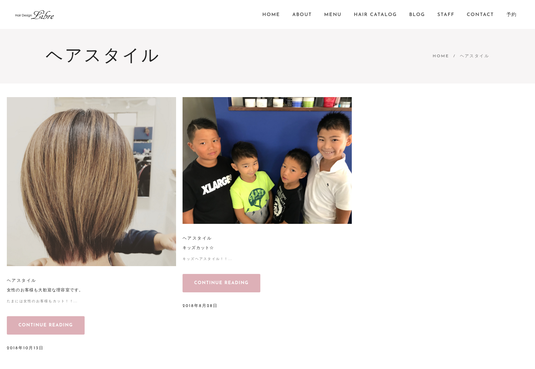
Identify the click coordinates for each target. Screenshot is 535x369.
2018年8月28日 (200, 306)
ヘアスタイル (21, 281)
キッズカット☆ (198, 248)
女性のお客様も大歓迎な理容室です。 (45, 290)
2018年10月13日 (25, 348)
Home (441, 56)
